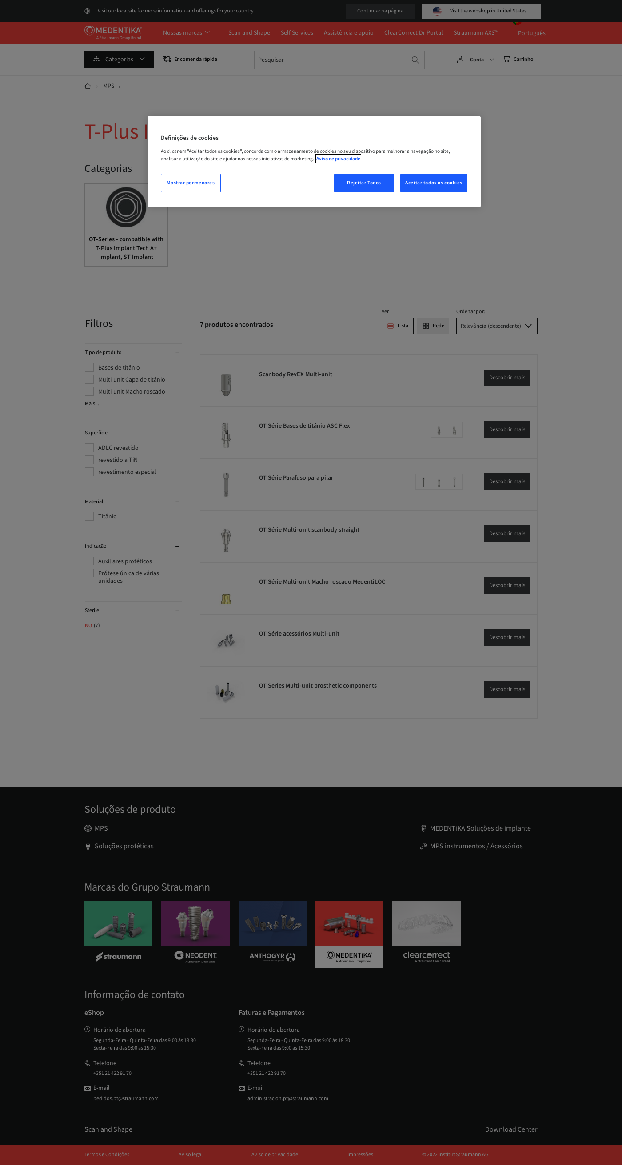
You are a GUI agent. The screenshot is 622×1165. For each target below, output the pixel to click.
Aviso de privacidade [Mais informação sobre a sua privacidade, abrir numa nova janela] (338, 159)
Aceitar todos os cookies (434, 183)
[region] (314, 161)
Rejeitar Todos (364, 183)
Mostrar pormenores (191, 183)
